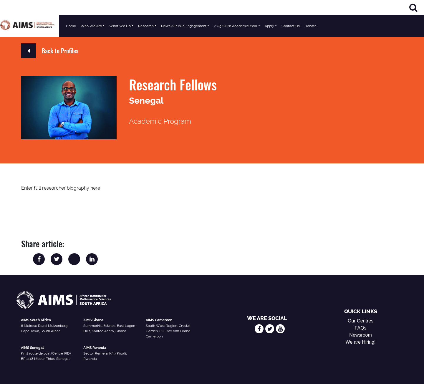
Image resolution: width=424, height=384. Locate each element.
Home (71, 26)
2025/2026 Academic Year (235, 26)
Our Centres (360, 320)
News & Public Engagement (183, 26)
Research (146, 26)
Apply (269, 26)
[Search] (413, 7)
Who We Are (91, 26)
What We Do (120, 26)
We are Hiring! (361, 342)
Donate (310, 26)
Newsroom (360, 334)
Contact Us (290, 26)
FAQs (361, 327)
